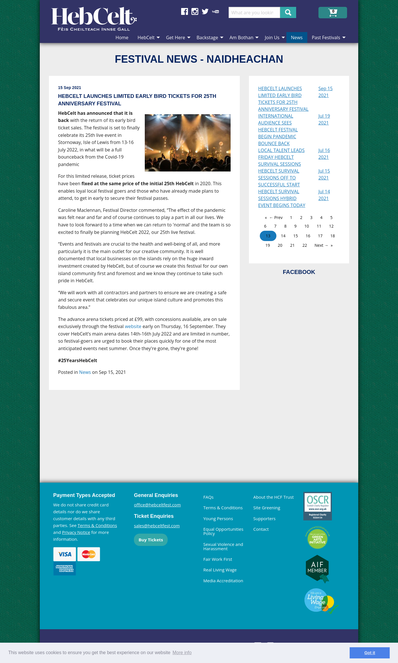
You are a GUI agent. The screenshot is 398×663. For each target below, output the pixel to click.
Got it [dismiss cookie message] (369, 652)
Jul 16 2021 (324, 153)
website (133, 326)
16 (308, 235)
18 (332, 235)
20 (280, 245)
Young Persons (218, 518)
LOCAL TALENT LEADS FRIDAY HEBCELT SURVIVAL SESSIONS (281, 157)
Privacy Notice (76, 532)
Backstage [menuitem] (207, 37)
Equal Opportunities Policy (223, 531)
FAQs (208, 497)
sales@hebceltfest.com (157, 525)
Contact (261, 529)
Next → (321, 245)
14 (283, 235)
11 (319, 226)
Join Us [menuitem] (272, 37)
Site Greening (266, 507)
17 (320, 235)
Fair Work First (217, 559)
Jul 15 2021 (324, 174)
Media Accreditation (223, 580)
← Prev (276, 217)
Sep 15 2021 (325, 91)
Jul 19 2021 (324, 119)
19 (268, 245)
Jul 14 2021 (324, 195)
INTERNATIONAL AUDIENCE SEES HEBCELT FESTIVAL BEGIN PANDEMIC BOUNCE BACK (278, 130)
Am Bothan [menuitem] (241, 37)
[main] (149, 268)
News (85, 372)
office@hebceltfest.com (157, 505)
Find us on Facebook (184, 11)
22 (304, 245)
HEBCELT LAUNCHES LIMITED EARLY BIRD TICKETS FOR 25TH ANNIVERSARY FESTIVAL (283, 98)
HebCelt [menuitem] (146, 37)
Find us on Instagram (194, 11)
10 (306, 226)
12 (331, 226)
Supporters (264, 518)
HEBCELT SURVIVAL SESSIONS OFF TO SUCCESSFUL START (279, 178)
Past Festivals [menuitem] (326, 37)
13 (268, 235)
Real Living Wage (220, 570)
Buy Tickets (150, 539)
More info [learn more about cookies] (182, 652)
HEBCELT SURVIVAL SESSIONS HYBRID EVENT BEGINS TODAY (281, 198)
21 (292, 245)
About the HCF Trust (273, 497)
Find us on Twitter (205, 11)
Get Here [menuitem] (175, 37)
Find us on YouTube (215, 11)
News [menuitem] (297, 37)
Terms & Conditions (97, 525)
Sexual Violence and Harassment (223, 546)
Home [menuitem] (122, 37)
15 (295, 235)
